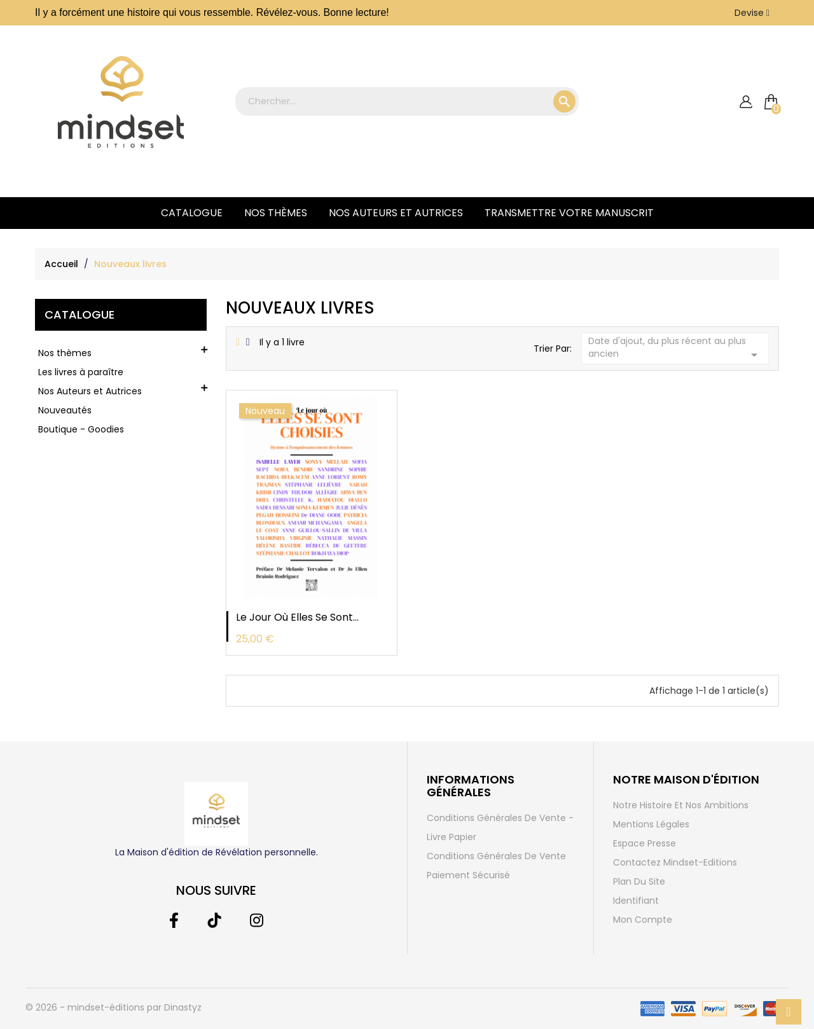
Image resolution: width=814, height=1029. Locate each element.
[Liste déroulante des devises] (752, 12)
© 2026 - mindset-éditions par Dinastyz (113, 1007)
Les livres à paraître (80, 372)
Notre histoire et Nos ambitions (680, 805)
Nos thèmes (275, 212)
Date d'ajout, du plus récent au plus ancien (675, 349)
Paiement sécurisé (468, 875)
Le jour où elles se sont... (297, 617)
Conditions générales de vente (496, 856)
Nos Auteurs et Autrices (396, 212)
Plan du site (639, 881)
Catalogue (192, 212)
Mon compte (642, 919)
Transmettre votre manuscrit (569, 212)
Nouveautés (65, 410)
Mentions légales (651, 824)
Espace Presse (644, 843)
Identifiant (636, 900)
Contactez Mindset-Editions (675, 862)
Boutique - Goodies (81, 429)
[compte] (746, 102)
